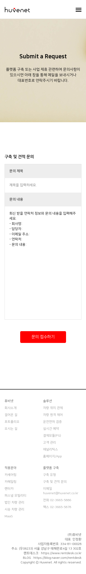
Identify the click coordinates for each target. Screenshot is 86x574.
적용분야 (11, 468)
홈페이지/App (52, 456)
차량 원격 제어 (53, 415)
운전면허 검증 (52, 422)
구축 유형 (49, 475)
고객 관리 (49, 442)
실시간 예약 (51, 429)
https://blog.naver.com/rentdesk (57, 558)
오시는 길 (11, 429)
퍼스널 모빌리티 (15, 495)
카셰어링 (11, 475)
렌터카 (9, 489)
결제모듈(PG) (52, 435)
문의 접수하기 (43, 337)
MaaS (9, 516)
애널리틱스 (50, 449)
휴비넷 (9, 401)
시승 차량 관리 (14, 509)
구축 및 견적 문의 (55, 482)
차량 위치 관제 (53, 408)
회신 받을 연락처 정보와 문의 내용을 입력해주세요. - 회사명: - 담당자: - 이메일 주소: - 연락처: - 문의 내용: (43, 262)
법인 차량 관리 (14, 502)
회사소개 (11, 408)
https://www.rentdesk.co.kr (61, 553)
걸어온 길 (11, 415)
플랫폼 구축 (51, 468)
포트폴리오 (12, 422)
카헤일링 (11, 482)
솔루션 (47, 401)
